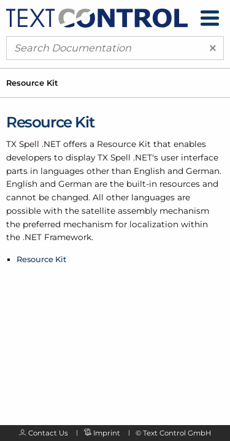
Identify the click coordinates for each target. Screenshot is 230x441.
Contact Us (48, 433)
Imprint (106, 433)
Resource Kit (41, 259)
